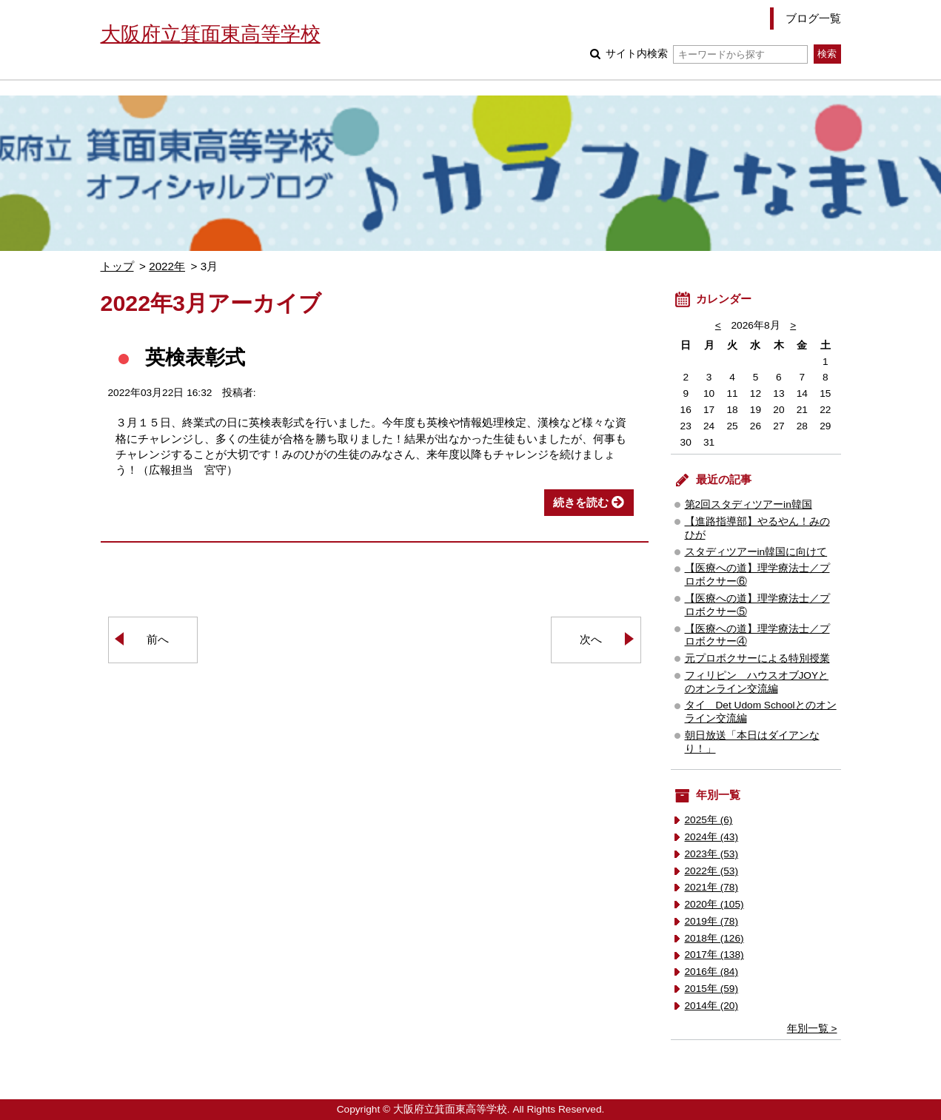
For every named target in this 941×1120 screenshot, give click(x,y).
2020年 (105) (714, 904)
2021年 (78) (712, 887)
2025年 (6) (709, 819)
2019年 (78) (712, 921)
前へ (158, 639)
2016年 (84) (712, 971)
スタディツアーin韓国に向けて (756, 551)
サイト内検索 (707, 53)
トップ (117, 266)
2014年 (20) (712, 1005)
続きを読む (581, 502)
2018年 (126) (714, 938)
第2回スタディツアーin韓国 (748, 504)
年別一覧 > (812, 1028)
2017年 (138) (714, 954)
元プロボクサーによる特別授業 (757, 658)
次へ (591, 639)
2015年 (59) (712, 988)
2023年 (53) (712, 853)
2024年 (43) (712, 836)
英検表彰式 (195, 357)
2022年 (167, 266)
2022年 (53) (712, 870)
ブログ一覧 (813, 18)
